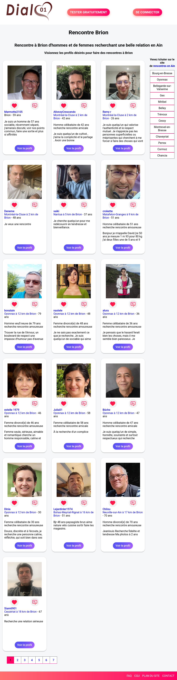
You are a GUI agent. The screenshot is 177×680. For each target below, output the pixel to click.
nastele (57, 310)
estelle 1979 (11, 409)
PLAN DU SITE (151, 675)
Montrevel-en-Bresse (162, 128)
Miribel (162, 101)
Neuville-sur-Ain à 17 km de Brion (123, 512)
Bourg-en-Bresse (162, 73)
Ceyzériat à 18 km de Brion (20, 611)
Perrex (162, 143)
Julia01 (57, 409)
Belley (162, 108)
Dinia (7, 509)
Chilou (106, 509)
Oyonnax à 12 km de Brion (20, 313)
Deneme (9, 211)
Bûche (106, 409)
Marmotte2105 (13, 111)
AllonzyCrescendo (64, 111)
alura (106, 310)
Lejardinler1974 (63, 509)
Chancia (162, 155)
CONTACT (168, 675)
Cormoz (162, 149)
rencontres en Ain (164, 66)
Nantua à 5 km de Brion (67, 214)
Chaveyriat (162, 136)
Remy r (107, 111)
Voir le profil (24, 148)
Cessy (162, 120)
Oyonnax (162, 79)
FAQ (129, 675)
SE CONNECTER (147, 12)
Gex (162, 95)
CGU (137, 675)
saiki (56, 211)
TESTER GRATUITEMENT (88, 12)
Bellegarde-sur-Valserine (162, 87)
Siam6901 (10, 608)
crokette (108, 211)
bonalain (9, 310)
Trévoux (162, 114)
